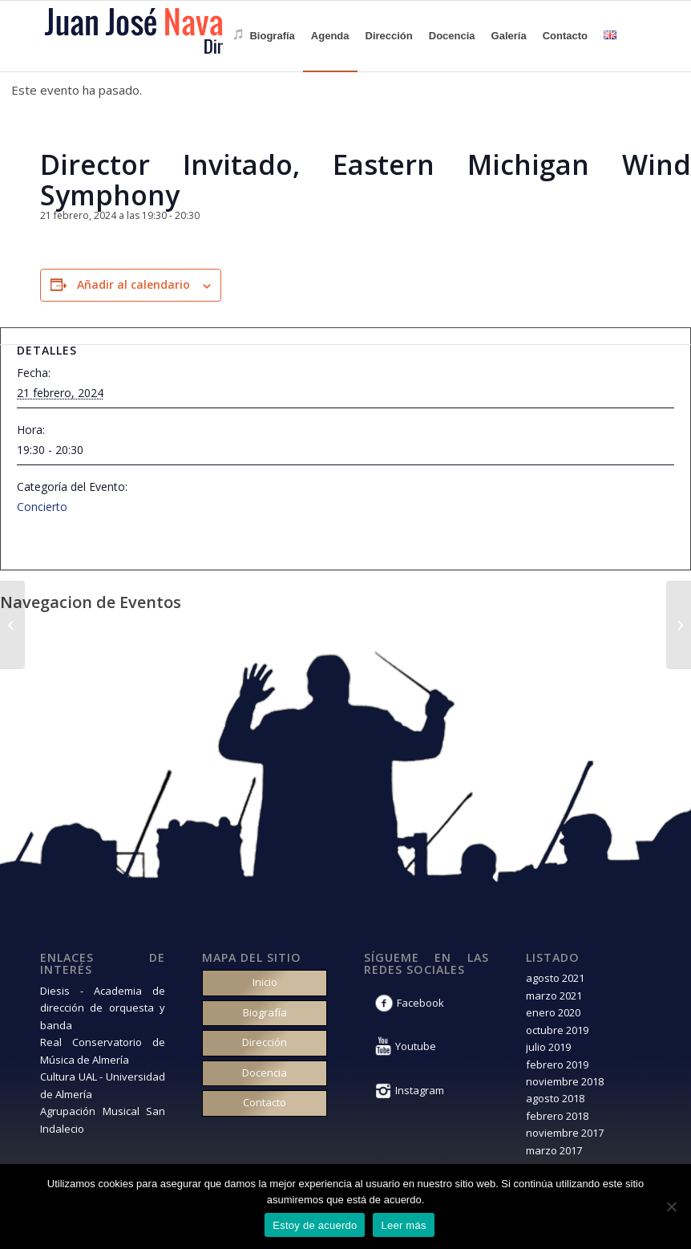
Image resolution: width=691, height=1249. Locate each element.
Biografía (265, 1012)
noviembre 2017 (565, 1132)
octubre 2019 (557, 1030)
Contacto (264, 1102)
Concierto (42, 506)
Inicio (265, 982)
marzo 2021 (554, 995)
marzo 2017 (554, 1150)
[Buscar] (637, 36)
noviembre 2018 (565, 1081)
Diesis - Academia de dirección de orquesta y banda (102, 1007)
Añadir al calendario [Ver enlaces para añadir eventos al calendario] (133, 284)
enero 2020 (553, 1012)
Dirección (264, 1042)
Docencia (264, 1072)
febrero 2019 (557, 1064)
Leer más (403, 1225)
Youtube (415, 1046)
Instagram (419, 1090)
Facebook (420, 1003)
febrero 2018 (557, 1116)
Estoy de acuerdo (315, 1225)
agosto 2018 (555, 1098)
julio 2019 (548, 1047)
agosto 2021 (555, 978)
